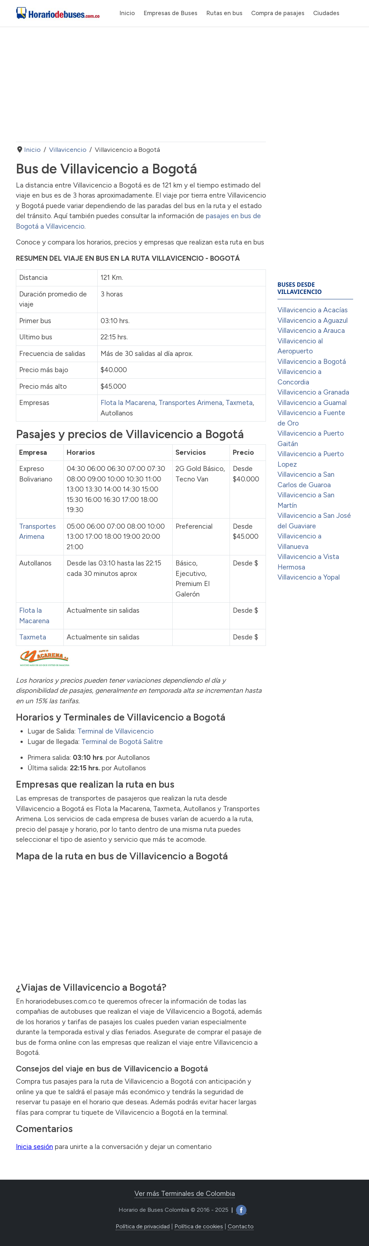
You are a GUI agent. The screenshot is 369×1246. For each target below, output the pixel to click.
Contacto (241, 1226)
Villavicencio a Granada (313, 392)
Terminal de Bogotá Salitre (122, 742)
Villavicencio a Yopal (308, 577)
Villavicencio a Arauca (311, 330)
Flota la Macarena (128, 403)
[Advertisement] (141, 84)
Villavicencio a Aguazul (312, 320)
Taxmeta (239, 403)
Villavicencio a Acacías (312, 310)
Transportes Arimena (190, 403)
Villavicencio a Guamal (312, 403)
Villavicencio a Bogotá (311, 361)
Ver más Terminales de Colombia (184, 1193)
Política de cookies (198, 1226)
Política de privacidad (143, 1226)
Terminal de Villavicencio (115, 731)
